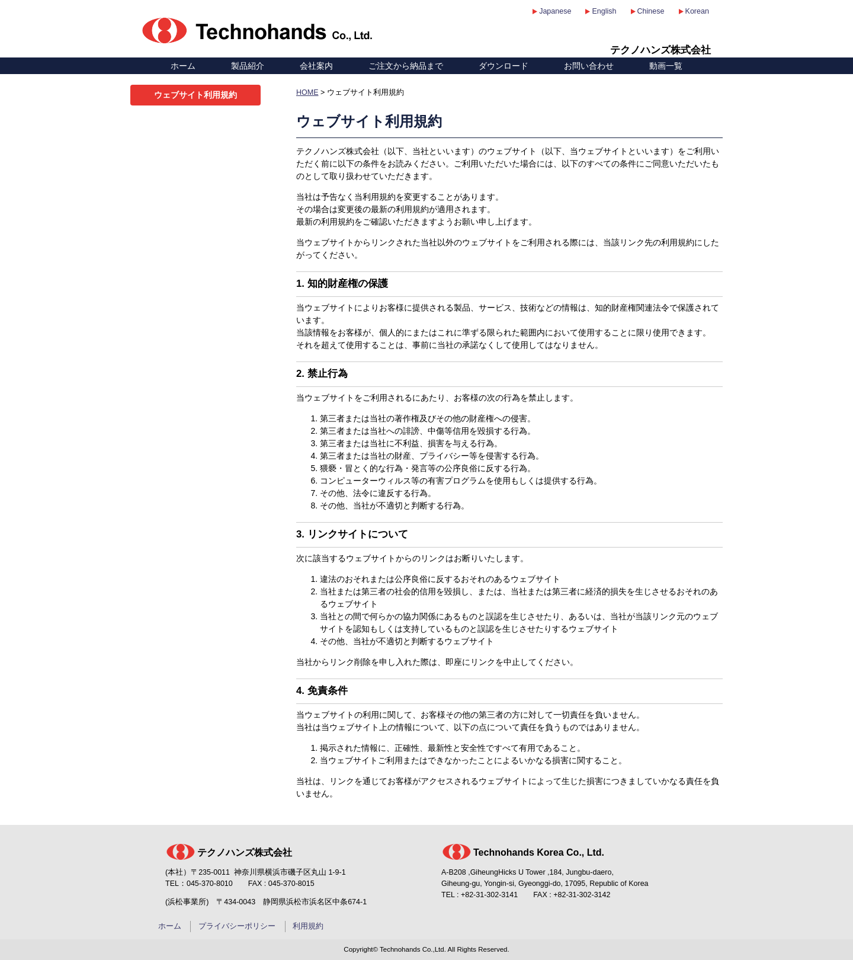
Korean (697, 11)
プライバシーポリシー (236, 926)
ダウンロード (503, 66)
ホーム (183, 66)
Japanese (555, 11)
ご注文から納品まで (405, 66)
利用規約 (308, 926)
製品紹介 (247, 66)
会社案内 (316, 66)
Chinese (651, 11)
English (604, 11)
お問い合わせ (589, 66)
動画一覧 (665, 66)
